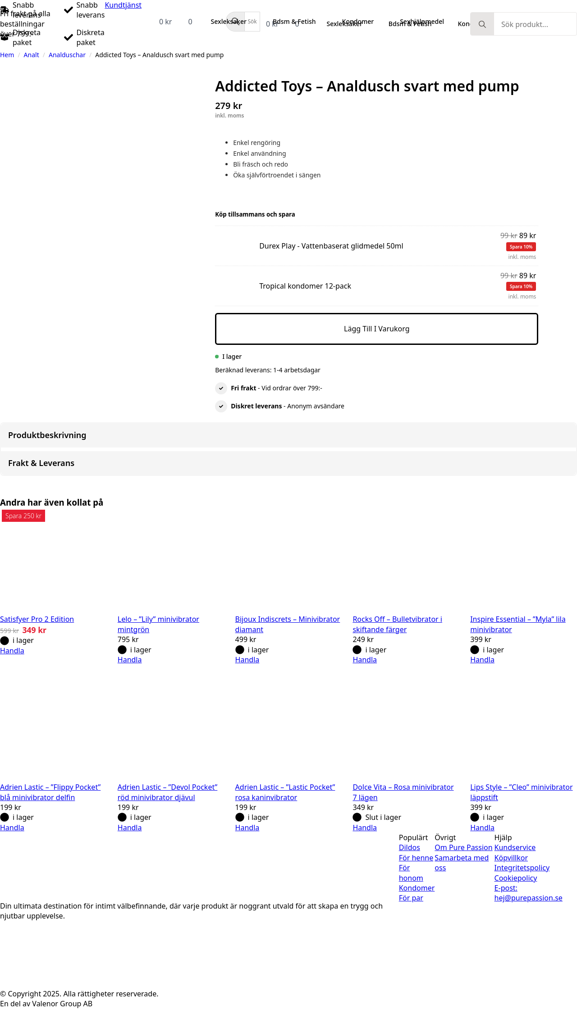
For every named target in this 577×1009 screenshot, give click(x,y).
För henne (416, 858)
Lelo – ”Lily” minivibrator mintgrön (158, 624)
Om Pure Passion (463, 847)
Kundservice (515, 847)
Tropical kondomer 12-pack (217, 279)
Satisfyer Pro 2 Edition (37, 619)
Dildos (409, 847)
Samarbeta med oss (462, 863)
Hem (7, 54)
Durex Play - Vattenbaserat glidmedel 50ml (217, 239)
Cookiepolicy (516, 878)
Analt (31, 54)
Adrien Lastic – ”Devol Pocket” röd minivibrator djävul (167, 792)
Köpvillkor (511, 858)
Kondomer (417, 888)
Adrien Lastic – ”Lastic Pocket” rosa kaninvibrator (285, 792)
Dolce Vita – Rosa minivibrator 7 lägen (403, 792)
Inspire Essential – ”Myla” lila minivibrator (518, 624)
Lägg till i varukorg (377, 329)
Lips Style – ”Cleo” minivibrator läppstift (521, 792)
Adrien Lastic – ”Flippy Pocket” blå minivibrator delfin (50, 792)
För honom (411, 872)
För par (411, 898)
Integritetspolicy (522, 868)
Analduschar (67, 54)
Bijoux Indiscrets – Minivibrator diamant (287, 624)
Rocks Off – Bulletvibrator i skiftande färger (397, 624)
